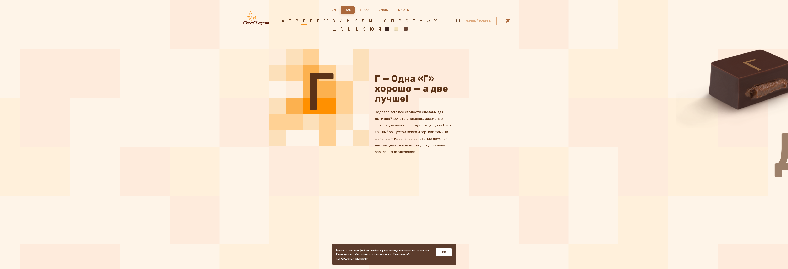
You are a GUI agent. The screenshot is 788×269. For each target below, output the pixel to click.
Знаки (365, 10)
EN (334, 10)
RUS (348, 10)
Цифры (404, 10)
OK (444, 252)
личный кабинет (479, 21)
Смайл (384, 10)
